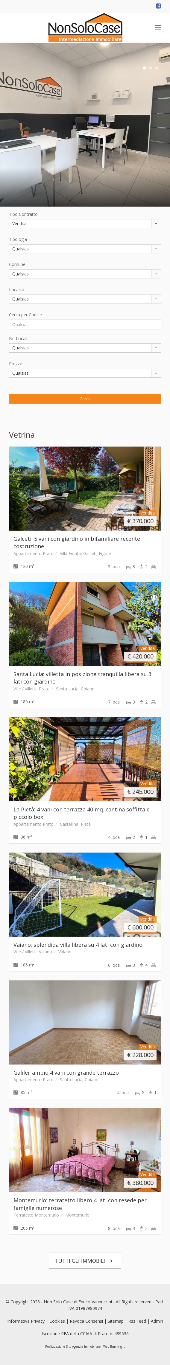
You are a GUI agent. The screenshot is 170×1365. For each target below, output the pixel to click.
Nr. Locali (18, 338)
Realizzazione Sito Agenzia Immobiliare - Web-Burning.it (85, 1346)
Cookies (57, 1321)
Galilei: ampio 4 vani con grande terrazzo (66, 1072)
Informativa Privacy (26, 1321)
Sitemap (116, 1321)
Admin (157, 1321)
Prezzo (15, 363)
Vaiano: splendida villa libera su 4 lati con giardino (77, 944)
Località (16, 289)
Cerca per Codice (25, 314)
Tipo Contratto (23, 214)
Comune (17, 264)
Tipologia (18, 239)
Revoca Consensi (86, 1321)
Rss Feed (137, 1321)
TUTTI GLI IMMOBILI (85, 1260)
